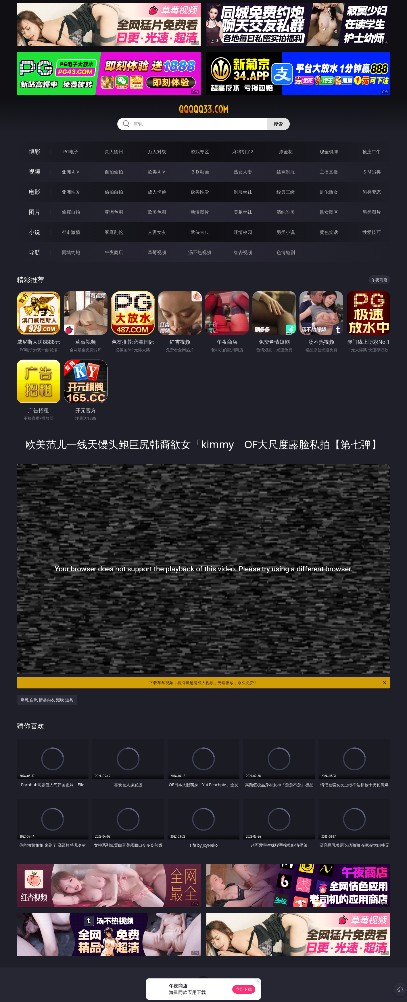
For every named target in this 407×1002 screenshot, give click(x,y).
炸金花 (286, 151)
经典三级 (286, 192)
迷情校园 (243, 232)
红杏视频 (243, 252)
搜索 (278, 124)
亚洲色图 (114, 212)
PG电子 (70, 151)
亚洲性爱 (71, 192)
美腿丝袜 (243, 212)
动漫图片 (200, 212)
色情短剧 (286, 252)
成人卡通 (157, 192)
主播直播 (329, 172)
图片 (34, 212)
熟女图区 (329, 212)
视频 (34, 171)
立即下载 (244, 989)
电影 (34, 192)
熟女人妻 (243, 172)
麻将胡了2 (242, 151)
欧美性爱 (200, 192)
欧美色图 (157, 212)
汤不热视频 (199, 252)
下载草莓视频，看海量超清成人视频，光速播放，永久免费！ (268, 682)
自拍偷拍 (114, 172)
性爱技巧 (371, 232)
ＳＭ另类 (371, 172)
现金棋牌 (329, 151)
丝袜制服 (286, 172)
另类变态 (371, 192)
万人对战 (157, 151)
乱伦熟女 (329, 192)
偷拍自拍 (114, 192)
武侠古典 (200, 232)
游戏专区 (200, 151)
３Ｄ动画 (200, 172)
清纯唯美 (286, 212)
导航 (34, 252)
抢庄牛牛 (371, 151)
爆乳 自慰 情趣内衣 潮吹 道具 (47, 700)
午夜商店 (114, 252)
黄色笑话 (329, 232)
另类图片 (371, 212)
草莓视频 (157, 252)
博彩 (34, 151)
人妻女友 (157, 232)
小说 (34, 232)
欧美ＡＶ (157, 172)
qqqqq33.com (204, 109)
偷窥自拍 (71, 212)
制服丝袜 (243, 192)
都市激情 (71, 232)
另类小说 (286, 232)
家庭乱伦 (114, 232)
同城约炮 (71, 252)
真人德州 (114, 151)
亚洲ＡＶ (71, 172)
